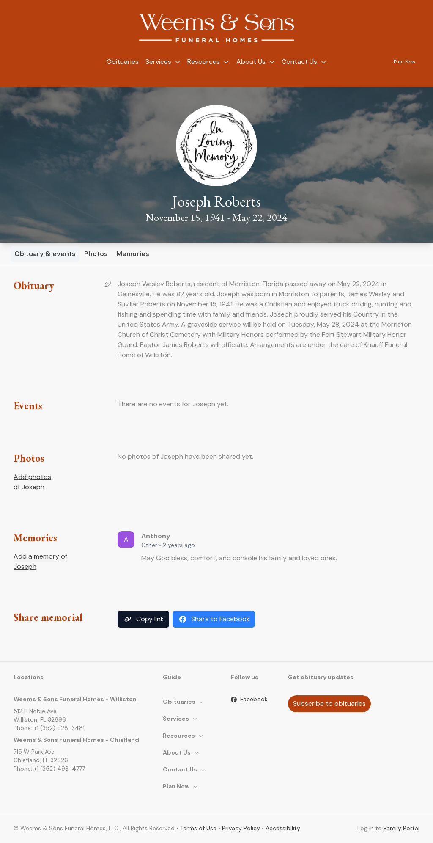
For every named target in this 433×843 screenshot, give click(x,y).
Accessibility (283, 828)
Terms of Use (198, 828)
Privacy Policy (241, 828)
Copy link (143, 619)
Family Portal (401, 828)
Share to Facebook (214, 619)
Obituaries (123, 61)
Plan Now (404, 61)
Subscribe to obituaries (329, 703)
